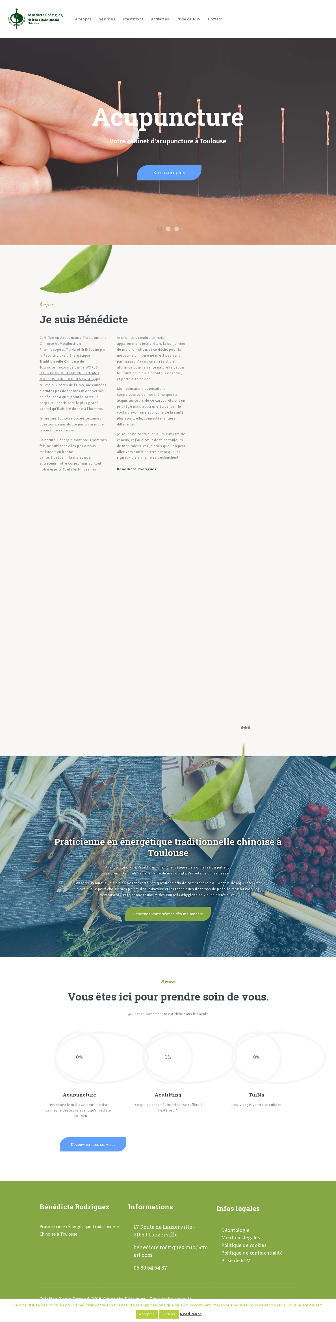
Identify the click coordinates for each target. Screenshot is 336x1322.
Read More (191, 1313)
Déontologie (236, 1230)
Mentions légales (241, 1238)
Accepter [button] (146, 1314)
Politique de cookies (244, 1245)
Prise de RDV (236, 1261)
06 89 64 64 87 (150, 1267)
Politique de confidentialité (252, 1253)
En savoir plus (169, 172)
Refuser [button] (169, 1314)
